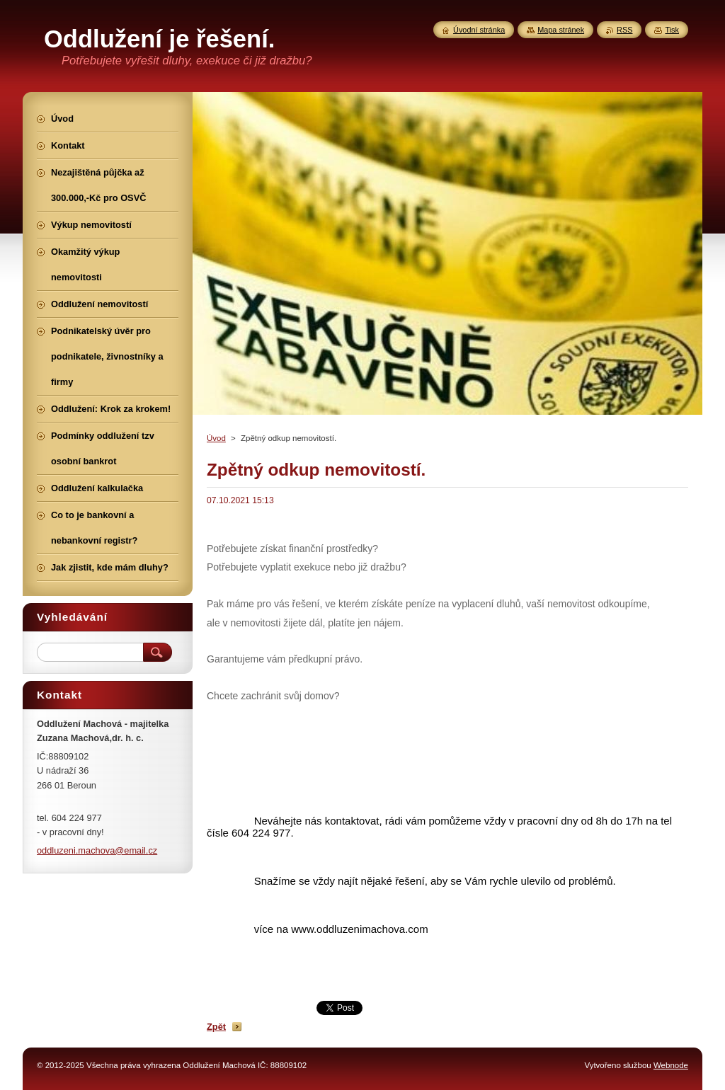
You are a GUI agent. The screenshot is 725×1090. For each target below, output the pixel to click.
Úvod (216, 438)
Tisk (672, 29)
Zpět (216, 1026)
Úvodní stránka (479, 29)
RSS (624, 29)
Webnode (670, 1065)
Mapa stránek (560, 29)
